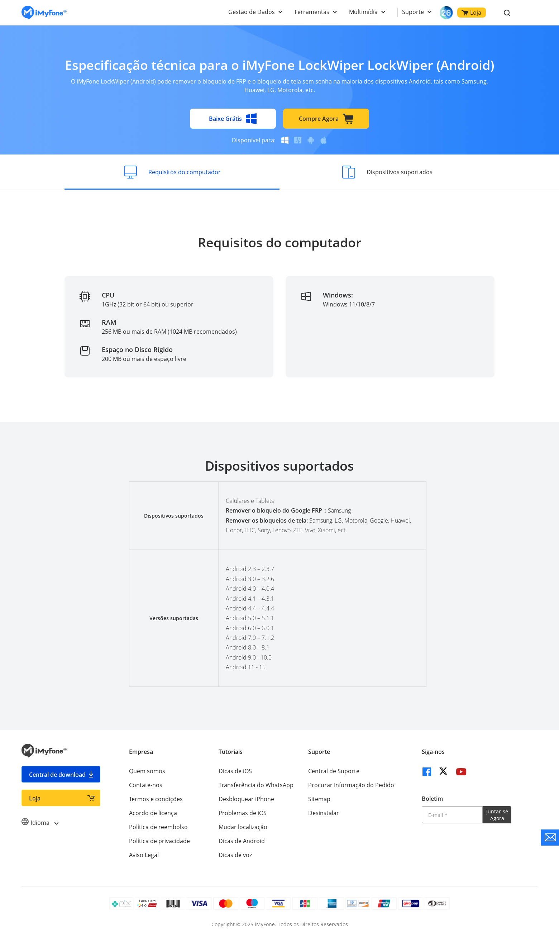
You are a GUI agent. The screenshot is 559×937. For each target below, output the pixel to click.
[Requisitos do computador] (172, 172)
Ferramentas (312, 12)
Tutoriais (231, 752)
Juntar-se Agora (497, 815)
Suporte (413, 12)
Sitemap (319, 799)
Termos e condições (156, 799)
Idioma (40, 823)
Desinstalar (323, 813)
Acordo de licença (153, 813)
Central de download (57, 775)
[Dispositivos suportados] (387, 172)
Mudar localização (243, 827)
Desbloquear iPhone (246, 799)
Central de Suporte (333, 771)
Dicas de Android (242, 841)
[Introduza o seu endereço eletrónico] (452, 814)
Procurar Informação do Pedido (351, 785)
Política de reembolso (158, 827)
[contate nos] (550, 837)
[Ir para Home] (44, 13)
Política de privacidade (159, 841)
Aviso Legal (144, 855)
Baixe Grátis (233, 118)
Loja (471, 12)
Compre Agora (326, 118)
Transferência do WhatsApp (256, 785)
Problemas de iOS (243, 813)
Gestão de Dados (251, 12)
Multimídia (363, 12)
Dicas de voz (235, 855)
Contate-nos (145, 785)
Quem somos (147, 771)
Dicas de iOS (235, 771)
